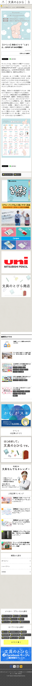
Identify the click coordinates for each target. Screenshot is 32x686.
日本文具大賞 (16, 634)
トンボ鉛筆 (21, 380)
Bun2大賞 (6, 637)
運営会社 (20, 673)
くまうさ (5, 76)
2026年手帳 (6, 634)
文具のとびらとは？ (4, 671)
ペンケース (14, 637)
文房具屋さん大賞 (14, 631)
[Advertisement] (16, 315)
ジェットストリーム (20, 391)
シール (5, 631)
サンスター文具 (16, 369)
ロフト (17, 174)
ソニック (26, 369)
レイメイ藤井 (20, 371)
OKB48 (24, 631)
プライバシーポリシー (13, 671)
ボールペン (15, 393)
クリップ (20, 367)
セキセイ (21, 369)
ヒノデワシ (24, 616)
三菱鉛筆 (23, 393)
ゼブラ (21, 619)
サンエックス (7, 174)
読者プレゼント (26, 634)
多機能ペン (15, 395)
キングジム (15, 367)
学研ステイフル (25, 622)
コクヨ (24, 367)
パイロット (27, 391)
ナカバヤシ (14, 619)
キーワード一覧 (15, 642)
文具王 (25, 380)
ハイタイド (15, 371)
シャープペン (15, 380)
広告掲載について (22, 671)
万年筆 (19, 393)
